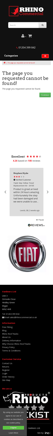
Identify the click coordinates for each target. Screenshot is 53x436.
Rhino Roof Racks (10, 333)
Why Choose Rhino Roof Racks (16, 344)
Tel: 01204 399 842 (11, 314)
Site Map (6, 380)
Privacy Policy (8, 347)
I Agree (13, 428)
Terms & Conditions (11, 350)
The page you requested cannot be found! (21, 63)
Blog (4, 330)
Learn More (13, 433)
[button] (5, 192)
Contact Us (7, 363)
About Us (6, 337)
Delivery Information (11, 340)
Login (4, 373)
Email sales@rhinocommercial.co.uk (19, 317)
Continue (45, 95)
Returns (5, 366)
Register (6, 370)
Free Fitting (7, 327)
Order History (8, 376)
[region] (26, 192)
